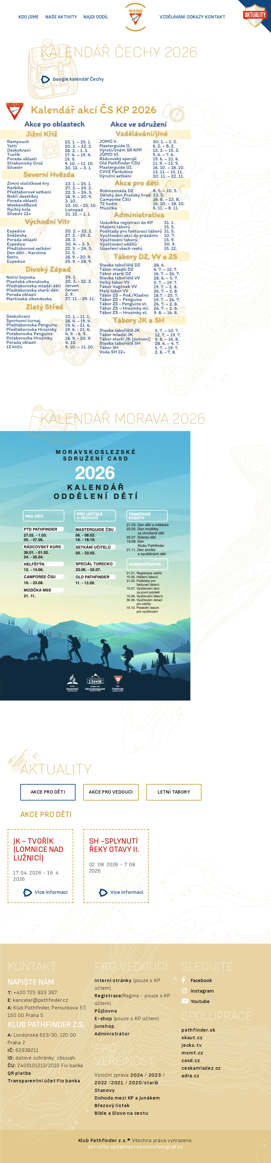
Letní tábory (174, 792)
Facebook (197, 981)
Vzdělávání (172, 17)
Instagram (198, 991)
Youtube (196, 1002)
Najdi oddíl (95, 17)
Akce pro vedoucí (111, 792)
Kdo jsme (28, 17)
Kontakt (215, 17)
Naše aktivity (61, 17)
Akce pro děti (48, 792)
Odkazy (195, 17)
